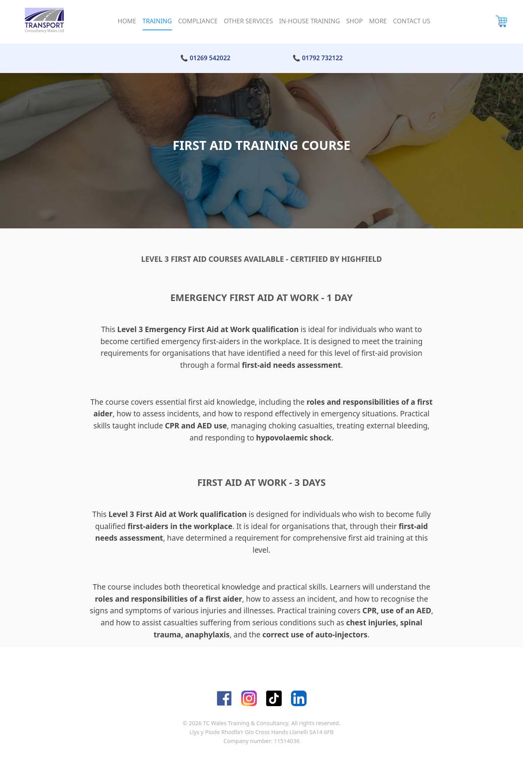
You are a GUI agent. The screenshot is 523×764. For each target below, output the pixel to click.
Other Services (248, 21)
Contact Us (412, 21)
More (378, 21)
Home (127, 21)
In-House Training (309, 21)
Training (157, 21)
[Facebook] (224, 698)
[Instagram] (249, 698)
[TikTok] (274, 698)
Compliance (198, 21)
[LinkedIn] (299, 698)
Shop (354, 21)
